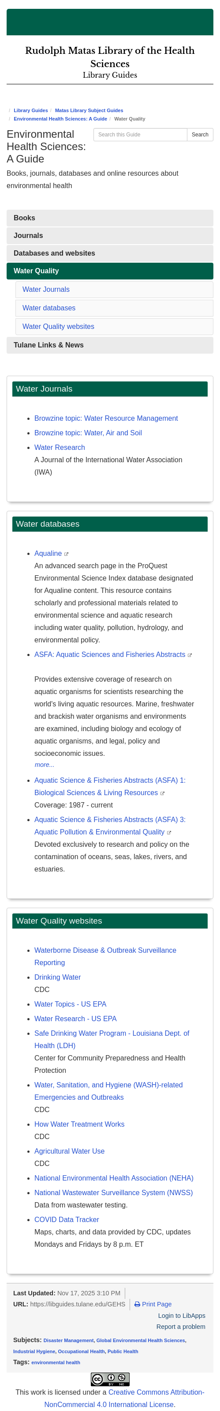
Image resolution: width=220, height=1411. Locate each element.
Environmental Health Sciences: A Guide (60, 118)
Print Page (153, 1304)
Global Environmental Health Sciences (141, 1340)
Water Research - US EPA (75, 1018)
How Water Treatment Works (79, 1124)
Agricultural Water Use (69, 1151)
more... (45, 764)
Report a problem (181, 1326)
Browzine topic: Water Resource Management (106, 418)
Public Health (123, 1351)
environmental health (55, 1362)
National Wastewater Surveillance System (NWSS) (113, 1192)
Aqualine (49, 553)
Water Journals (46, 289)
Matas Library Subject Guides (89, 110)
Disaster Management (69, 1340)
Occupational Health (81, 1351)
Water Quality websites (58, 326)
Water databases (48, 308)
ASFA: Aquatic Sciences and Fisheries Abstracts (110, 654)
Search (200, 135)
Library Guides (31, 110)
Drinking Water (57, 977)
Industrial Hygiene (34, 1351)
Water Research (59, 447)
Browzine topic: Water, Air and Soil (88, 433)
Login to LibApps (181, 1315)
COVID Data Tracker (66, 1219)
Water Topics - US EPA (70, 1004)
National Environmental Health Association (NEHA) (114, 1178)
